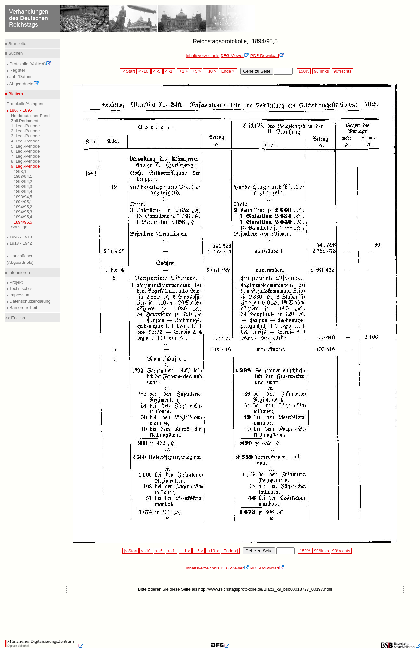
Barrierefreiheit (22, 307)
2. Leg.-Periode (25, 130)
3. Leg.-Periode (25, 135)
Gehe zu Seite (256, 71)
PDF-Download (267, 55)
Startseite (17, 43)
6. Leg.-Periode (25, 151)
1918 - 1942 (20, 243)
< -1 (169, 71)
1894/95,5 (23, 222)
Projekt (15, 282)
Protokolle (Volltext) (30, 63)
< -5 (157, 71)
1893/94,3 (23, 186)
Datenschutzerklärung (29, 301)
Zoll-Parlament (25, 120)
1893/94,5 (23, 196)
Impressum (19, 294)
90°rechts (342, 71)
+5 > (196, 71)
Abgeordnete (23, 83)
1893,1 (20, 171)
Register (16, 70)
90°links (321, 71)
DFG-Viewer (235, 55)
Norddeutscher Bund (30, 115)
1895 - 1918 (20, 237)
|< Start (128, 71)
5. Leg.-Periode (25, 146)
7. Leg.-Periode (25, 156)
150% (303, 71)
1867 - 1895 (20, 110)
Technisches (20, 288)
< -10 (143, 71)
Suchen (15, 53)
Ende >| (228, 71)
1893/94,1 (23, 176)
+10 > (210, 71)
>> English (15, 317)
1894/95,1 (23, 201)
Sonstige (19, 227)
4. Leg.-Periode (25, 141)
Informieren (18, 272)
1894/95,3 (23, 211)
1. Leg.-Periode (25, 125)
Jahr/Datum (19, 76)
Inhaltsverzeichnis (202, 55)
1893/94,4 (23, 191)
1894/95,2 (23, 206)
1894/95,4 (23, 216)
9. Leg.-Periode (25, 166)
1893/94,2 (23, 181)
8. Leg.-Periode (25, 161)
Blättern (15, 94)
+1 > (183, 71)
